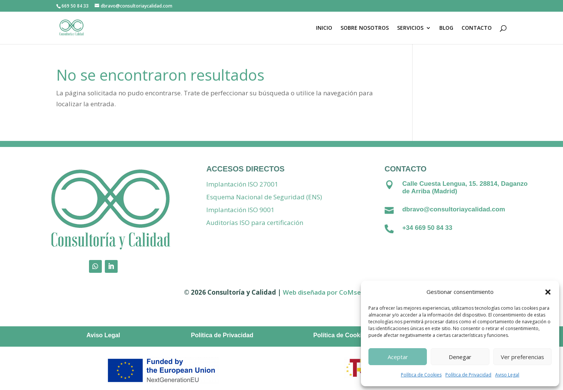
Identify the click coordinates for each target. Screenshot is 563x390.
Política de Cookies (421, 375)
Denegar (460, 357)
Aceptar (398, 357)
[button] (548, 292)
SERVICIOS (410, 28)
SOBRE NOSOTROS (365, 28)
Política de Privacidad (468, 375)
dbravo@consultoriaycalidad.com (453, 209)
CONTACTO (477, 28)
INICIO (324, 28)
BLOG (446, 28)
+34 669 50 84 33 (427, 227)
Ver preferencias (522, 357)
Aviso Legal (507, 375)
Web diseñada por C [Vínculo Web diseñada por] (313, 292)
